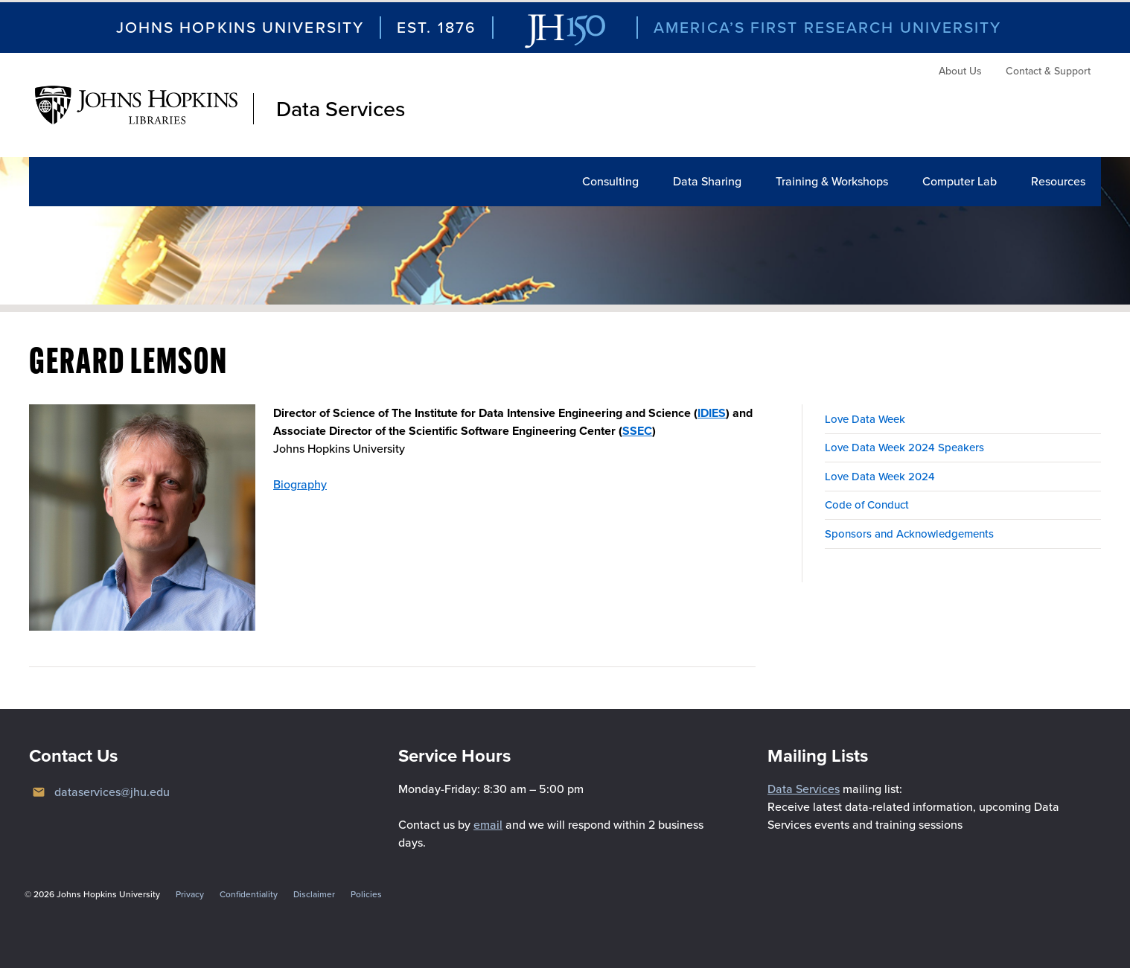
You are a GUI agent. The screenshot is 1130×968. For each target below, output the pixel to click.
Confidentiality (249, 894)
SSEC (637, 430)
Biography (300, 484)
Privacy (190, 894)
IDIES (712, 412)
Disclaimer (314, 894)
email (487, 824)
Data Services (340, 108)
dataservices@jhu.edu (112, 791)
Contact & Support (1048, 71)
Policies (366, 894)
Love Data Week (865, 419)
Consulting (610, 181)
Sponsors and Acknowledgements (909, 534)
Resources (1058, 181)
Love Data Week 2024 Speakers (904, 447)
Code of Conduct (867, 505)
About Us (960, 71)
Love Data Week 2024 (880, 476)
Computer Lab (959, 181)
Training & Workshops (832, 181)
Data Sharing (707, 181)
